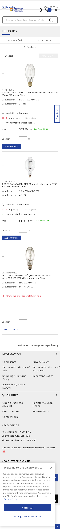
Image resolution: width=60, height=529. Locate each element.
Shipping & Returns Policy (14, 377)
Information (30, 354)
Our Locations (10, 411)
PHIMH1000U (8, 181)
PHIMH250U (8, 90)
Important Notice (42, 375)
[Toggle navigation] (4, 10)
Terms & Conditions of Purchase (46, 369)
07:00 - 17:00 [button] (49, 7)
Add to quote (11, 329)
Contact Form (10, 416)
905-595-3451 (29, 440)
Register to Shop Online (42, 404)
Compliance (9, 361)
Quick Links (30, 395)
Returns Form (40, 411)
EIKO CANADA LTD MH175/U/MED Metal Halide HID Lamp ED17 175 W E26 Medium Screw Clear (27, 277)
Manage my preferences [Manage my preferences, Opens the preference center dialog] (27, 516)
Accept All (27, 507)
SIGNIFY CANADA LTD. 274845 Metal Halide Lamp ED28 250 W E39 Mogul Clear (30, 94)
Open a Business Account (12, 404)
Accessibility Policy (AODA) (13, 386)
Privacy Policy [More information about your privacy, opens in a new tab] (10, 499)
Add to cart (11, 146)
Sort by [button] (43, 40)
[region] (27, 494)
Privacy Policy (40, 361)
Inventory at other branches (19, 122)
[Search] (30, 20)
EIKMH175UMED (9, 272)
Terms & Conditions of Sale (15, 369)
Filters (15, 40)
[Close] (51, 467)
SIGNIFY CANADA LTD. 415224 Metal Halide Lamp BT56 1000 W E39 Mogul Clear (29, 185)
